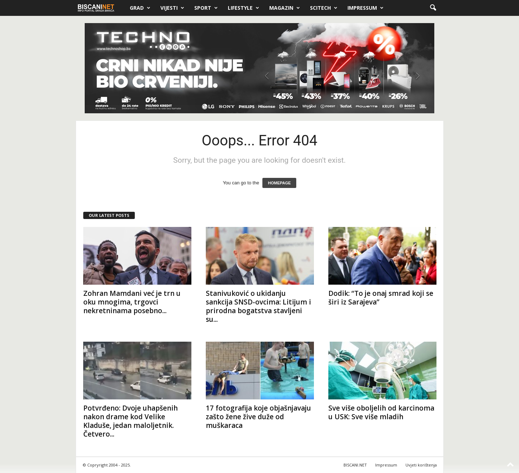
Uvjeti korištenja (421, 465)
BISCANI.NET (355, 465)
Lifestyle (243, 8)
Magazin (284, 8)
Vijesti (172, 8)
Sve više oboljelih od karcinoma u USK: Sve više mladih (381, 412)
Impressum (365, 8)
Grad (140, 8)
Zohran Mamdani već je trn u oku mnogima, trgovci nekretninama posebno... (132, 302)
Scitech (323, 8)
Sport (206, 8)
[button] (433, 8)
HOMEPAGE (279, 183)
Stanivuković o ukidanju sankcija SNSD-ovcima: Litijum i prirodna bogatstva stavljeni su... (258, 306)
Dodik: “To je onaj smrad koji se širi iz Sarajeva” (380, 298)
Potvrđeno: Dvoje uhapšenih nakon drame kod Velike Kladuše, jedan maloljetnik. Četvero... (130, 421)
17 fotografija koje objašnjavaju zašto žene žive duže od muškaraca (258, 416)
